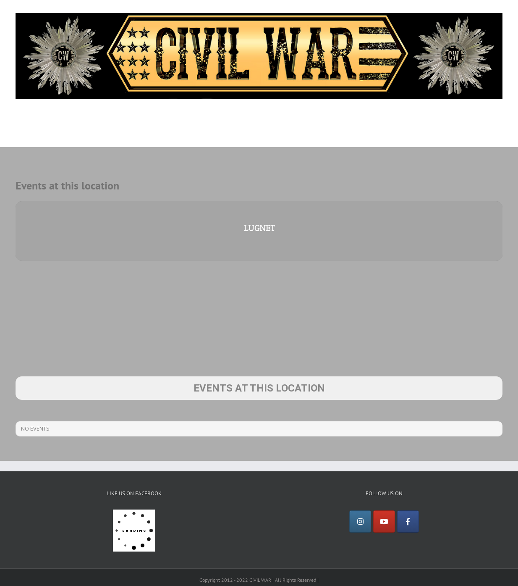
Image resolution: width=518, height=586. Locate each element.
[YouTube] (384, 521)
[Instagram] (360, 521)
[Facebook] (408, 521)
